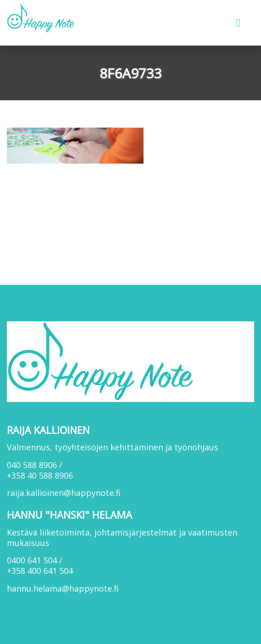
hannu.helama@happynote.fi (63, 588)
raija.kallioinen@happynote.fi (64, 492)
